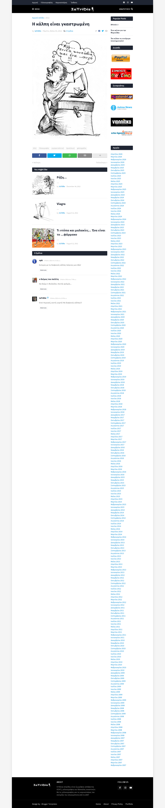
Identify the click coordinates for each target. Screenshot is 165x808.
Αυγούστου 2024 (117, 205)
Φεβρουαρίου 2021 (118, 311)
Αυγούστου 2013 (117, 553)
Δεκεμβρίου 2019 (118, 349)
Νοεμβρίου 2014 (117, 512)
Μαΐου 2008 (115, 724)
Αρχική (35, 2)
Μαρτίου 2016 (116, 469)
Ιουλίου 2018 (116, 396)
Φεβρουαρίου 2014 (118, 537)
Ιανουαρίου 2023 (117, 252)
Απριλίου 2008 (116, 727)
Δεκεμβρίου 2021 (118, 284)
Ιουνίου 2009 (116, 689)
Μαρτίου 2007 (116, 762)
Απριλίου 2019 (116, 371)
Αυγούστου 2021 (117, 295)
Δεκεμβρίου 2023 (118, 224)
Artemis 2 (114, 25)
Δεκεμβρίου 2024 (118, 195)
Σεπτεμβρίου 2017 (118, 423)
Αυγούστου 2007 (117, 749)
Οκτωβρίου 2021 (117, 290)
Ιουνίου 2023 (116, 238)
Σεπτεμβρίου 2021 (118, 292)
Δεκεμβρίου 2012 (118, 575)
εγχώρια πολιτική (58, 148)
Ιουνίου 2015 (116, 493)
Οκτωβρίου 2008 (117, 711)
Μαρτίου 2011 (116, 632)
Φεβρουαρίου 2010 (118, 667)
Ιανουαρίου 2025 (117, 192)
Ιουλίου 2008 (116, 719)
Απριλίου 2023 (116, 243)
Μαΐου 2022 (115, 273)
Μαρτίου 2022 (116, 276)
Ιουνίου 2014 (116, 526)
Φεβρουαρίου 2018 (118, 409)
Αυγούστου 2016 (117, 458)
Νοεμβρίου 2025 (117, 167)
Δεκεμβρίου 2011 (118, 607)
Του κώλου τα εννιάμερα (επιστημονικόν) (120, 39)
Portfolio (129, 804)
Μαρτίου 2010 (116, 664)
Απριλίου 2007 (116, 760)
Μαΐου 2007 (115, 757)
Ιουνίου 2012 (116, 591)
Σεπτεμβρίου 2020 (118, 325)
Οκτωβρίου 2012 (117, 580)
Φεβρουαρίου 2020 (118, 344)
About (106, 804)
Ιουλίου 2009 (116, 686)
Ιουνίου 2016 (116, 461)
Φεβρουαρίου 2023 (118, 249)
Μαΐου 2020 (115, 336)
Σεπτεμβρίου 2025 (118, 173)
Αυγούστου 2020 (117, 328)
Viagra (61, 204)
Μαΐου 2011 (115, 626)
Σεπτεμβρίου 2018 (118, 390)
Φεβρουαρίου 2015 (118, 504)
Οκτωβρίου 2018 (117, 387)
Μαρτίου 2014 (116, 534)
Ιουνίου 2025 (116, 178)
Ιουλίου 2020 (116, 330)
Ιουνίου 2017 (116, 431)
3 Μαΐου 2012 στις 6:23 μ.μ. (52, 260)
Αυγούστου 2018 (117, 393)
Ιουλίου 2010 (116, 654)
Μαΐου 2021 (115, 303)
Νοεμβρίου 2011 (117, 610)
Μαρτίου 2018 (116, 406)
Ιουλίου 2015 (116, 491)
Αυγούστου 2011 (117, 618)
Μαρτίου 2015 (116, 501)
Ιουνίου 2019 (116, 366)
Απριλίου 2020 (116, 338)
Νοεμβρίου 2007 (117, 741)
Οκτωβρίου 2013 (117, 548)
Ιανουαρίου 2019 (117, 379)
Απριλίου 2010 (116, 662)
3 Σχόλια (69, 31)
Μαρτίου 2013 (116, 567)
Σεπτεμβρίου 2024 (118, 203)
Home (98, 804)
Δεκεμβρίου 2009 (118, 673)
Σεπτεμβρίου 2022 (118, 262)
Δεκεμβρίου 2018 (118, 382)
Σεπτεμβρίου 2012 (118, 583)
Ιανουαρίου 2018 (117, 412)
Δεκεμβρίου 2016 (118, 447)
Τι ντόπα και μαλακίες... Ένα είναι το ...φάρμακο (81, 232)
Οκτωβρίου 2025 (117, 170)
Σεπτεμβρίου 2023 (118, 233)
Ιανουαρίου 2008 (117, 735)
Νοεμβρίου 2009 (117, 675)
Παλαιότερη (101, 162)
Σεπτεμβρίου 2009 (118, 681)
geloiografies (81, 148)
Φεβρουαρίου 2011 (118, 635)
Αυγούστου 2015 (117, 488)
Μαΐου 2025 (115, 181)
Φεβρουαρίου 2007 (118, 765)
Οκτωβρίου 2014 (117, 515)
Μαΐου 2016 (115, 463)
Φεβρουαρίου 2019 (118, 376)
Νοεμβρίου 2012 (117, 577)
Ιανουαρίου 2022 (117, 281)
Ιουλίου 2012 (116, 588)
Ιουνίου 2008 (116, 722)
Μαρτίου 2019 (116, 374)
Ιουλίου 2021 (116, 298)
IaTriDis (42, 298)
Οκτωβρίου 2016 (117, 453)
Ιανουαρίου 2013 (117, 572)
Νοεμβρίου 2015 (117, 480)
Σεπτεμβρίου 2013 (118, 550)
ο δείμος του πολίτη (49, 279)
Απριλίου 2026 (116, 154)
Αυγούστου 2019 (117, 360)
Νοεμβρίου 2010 (117, 643)
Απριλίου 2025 (116, 184)
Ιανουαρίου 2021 (117, 314)
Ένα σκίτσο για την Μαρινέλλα (118, 31)
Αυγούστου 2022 (117, 265)
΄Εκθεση (73, 2)
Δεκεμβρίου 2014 (118, 510)
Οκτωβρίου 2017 (117, 420)
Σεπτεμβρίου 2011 (118, 616)
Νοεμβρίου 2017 (117, 417)
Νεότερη (36, 162)
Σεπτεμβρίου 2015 (118, 485)
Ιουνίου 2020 (116, 333)
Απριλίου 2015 (116, 499)
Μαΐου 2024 (115, 214)
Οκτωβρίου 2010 (117, 645)
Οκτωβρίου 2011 (117, 613)
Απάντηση (43, 270)
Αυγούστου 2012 (117, 586)
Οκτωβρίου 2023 (117, 230)
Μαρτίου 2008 (116, 730)
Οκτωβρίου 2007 (117, 743)
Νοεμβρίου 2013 (117, 545)
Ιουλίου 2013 (116, 556)
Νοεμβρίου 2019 (117, 352)
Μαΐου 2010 (115, 659)
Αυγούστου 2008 (117, 716)
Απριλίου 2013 (116, 564)
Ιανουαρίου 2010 (117, 670)
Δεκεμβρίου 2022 (118, 254)
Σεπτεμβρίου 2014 (118, 518)
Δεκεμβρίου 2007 (118, 738)
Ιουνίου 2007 (116, 754)
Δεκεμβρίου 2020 (118, 317)
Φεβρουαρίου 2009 (118, 700)
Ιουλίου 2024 (116, 208)
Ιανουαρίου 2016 (117, 474)
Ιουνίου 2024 (116, 211)
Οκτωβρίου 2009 (117, 678)
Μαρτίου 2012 (116, 599)
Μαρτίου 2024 (116, 216)
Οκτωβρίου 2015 (117, 483)
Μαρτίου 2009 (116, 697)
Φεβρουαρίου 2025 (118, 189)
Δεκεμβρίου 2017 (118, 415)
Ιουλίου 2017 (116, 428)
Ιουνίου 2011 (116, 624)
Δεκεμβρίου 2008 (118, 705)
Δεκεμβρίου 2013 (118, 542)
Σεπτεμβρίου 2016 (118, 455)
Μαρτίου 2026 (116, 156)
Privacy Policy (117, 804)
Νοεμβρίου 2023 (117, 227)
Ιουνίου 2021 (116, 300)
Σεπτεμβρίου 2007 (118, 746)
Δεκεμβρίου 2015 (118, 477)
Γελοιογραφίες (47, 2)
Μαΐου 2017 (115, 434)
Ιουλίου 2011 (116, 621)
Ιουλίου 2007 (116, 751)
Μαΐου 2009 (115, 692)
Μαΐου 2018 (115, 401)
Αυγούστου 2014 (117, 520)
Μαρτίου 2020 (116, 341)
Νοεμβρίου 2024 (117, 197)
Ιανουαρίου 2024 (117, 222)
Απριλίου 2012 (116, 597)
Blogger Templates (49, 804)
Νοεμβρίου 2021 (117, 287)
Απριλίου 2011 (116, 629)
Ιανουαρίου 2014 (117, 539)
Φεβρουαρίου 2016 (118, 472)
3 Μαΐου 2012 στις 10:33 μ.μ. (58, 298)
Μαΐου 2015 (115, 496)
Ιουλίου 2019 (116, 363)
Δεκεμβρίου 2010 (118, 640)
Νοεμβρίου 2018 (117, 385)
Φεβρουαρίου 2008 (118, 732)
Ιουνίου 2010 (116, 656)
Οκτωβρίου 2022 (117, 260)
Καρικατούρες (61, 2)
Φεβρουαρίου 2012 (118, 602)
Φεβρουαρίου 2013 (118, 569)
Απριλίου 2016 (116, 466)
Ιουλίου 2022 (116, 268)
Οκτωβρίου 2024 (117, 200)
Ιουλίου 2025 (116, 176)
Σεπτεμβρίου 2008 (118, 713)
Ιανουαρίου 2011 (117, 637)
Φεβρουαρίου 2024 (118, 219)
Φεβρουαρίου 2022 (118, 279)
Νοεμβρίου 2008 (117, 708)
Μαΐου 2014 (115, 529)
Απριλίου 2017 (116, 436)
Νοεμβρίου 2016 (117, 450)
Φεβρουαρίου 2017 (118, 442)
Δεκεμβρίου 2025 (118, 165)
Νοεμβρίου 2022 (117, 257)
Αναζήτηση (124, 9)
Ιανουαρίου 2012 (117, 605)
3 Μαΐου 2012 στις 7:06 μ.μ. (68, 279)
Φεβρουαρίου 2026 (118, 159)
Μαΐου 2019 (115, 368)
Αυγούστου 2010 (117, 651)
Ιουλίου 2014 (116, 523)
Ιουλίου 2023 (116, 235)
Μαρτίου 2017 (116, 439)
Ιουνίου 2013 (116, 558)
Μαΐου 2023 (115, 241)
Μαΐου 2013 (115, 561)
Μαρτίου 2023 (116, 246)
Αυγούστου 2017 (117, 425)
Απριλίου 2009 (116, 694)
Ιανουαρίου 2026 (117, 162)
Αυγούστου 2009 (117, 684)
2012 (47, 17)
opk (41, 260)
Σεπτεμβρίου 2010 (118, 648)
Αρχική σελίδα (38, 17)
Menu (37, 9)
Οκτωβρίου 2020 (117, 322)
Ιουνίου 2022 (116, 271)
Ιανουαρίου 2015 (117, 507)
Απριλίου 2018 (116, 404)
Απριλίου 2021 (116, 306)
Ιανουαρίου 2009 (117, 703)
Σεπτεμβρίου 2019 (118, 357)
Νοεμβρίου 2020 (117, 319)
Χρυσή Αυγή (70, 148)
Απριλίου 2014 (116, 531)
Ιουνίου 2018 (116, 398)
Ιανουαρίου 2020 (117, 347)
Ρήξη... (62, 177)
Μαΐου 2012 (115, 594)
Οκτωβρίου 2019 (117, 355)
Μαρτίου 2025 (116, 186)
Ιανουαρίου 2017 (117, 444)
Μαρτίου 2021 (116, 309)
